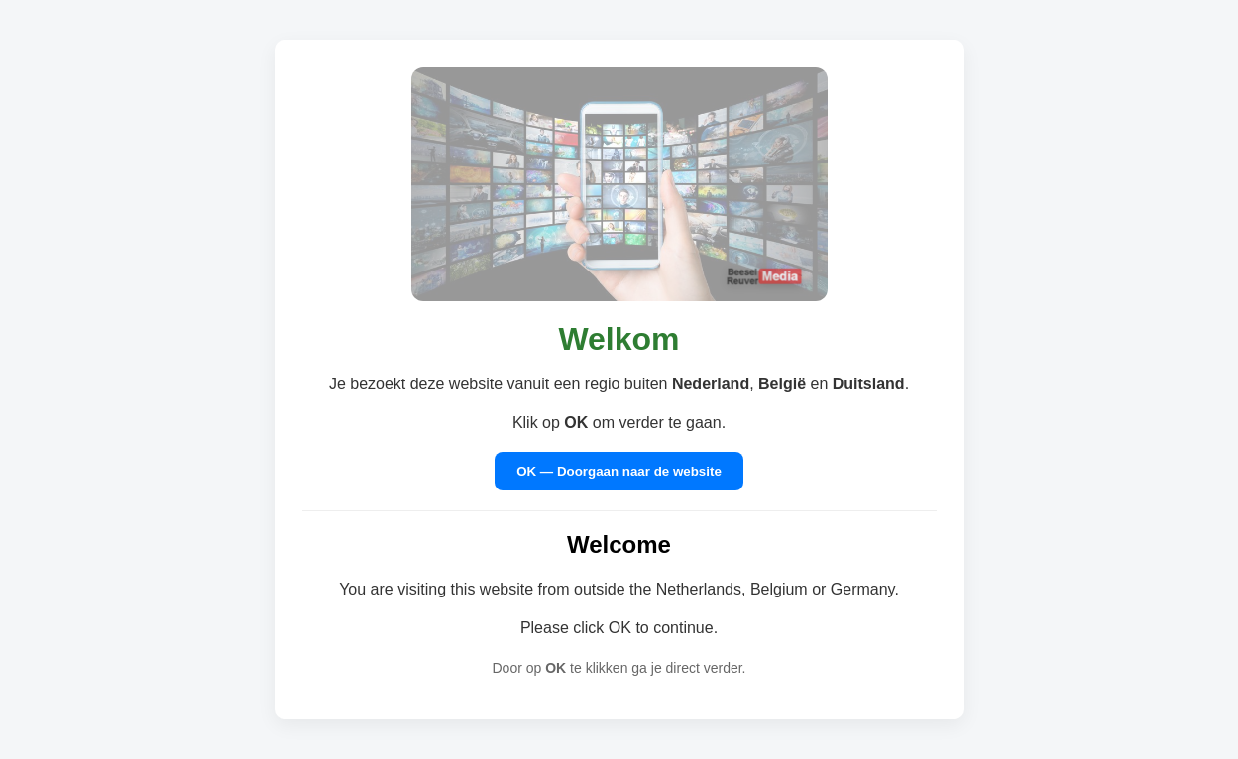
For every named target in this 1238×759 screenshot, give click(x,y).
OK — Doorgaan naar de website (619, 471)
